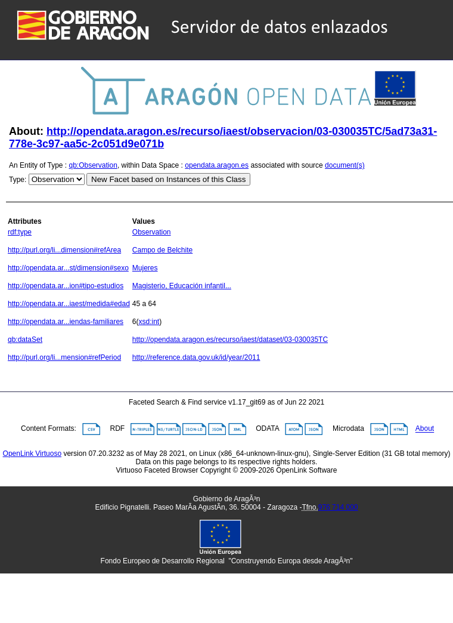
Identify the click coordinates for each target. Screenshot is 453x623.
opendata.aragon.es (217, 165)
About (424, 429)
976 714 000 (338, 507)
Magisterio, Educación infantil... (181, 286)
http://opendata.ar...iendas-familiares (65, 321)
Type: (17, 179)
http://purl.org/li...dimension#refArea (64, 250)
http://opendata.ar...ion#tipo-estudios (65, 286)
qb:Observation (93, 165)
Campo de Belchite (162, 250)
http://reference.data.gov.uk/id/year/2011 (196, 357)
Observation (151, 232)
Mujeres (145, 268)
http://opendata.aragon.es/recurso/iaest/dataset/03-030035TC (230, 339)
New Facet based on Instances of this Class (168, 179)
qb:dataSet (25, 339)
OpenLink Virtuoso (32, 453)
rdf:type (20, 232)
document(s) (345, 165)
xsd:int (149, 321)
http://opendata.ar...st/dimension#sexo (68, 268)
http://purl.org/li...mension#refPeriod (64, 357)
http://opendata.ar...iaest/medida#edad (69, 304)
